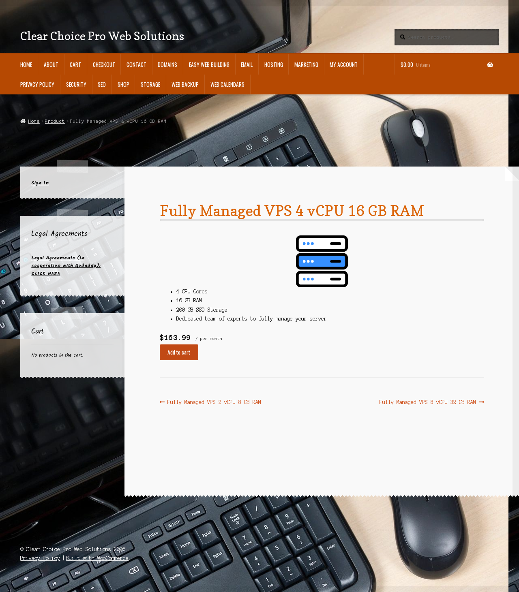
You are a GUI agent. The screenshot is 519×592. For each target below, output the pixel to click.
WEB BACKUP (185, 84)
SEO (102, 84)
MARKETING (306, 64)
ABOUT (51, 64)
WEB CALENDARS (227, 84)
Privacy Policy (37, 84)
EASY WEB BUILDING (209, 64)
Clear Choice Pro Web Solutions (102, 36)
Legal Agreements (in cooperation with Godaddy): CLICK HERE (66, 266)
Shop (123, 84)
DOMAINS (167, 64)
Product (55, 121)
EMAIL (247, 64)
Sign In (40, 183)
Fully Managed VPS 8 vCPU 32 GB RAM (428, 402)
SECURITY (76, 84)
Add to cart (178, 352)
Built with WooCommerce (97, 558)
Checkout (104, 64)
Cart (75, 64)
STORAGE (150, 84)
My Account (344, 64)
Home (26, 64)
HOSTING (273, 64)
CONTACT (136, 64)
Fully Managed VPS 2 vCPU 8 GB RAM (214, 402)
